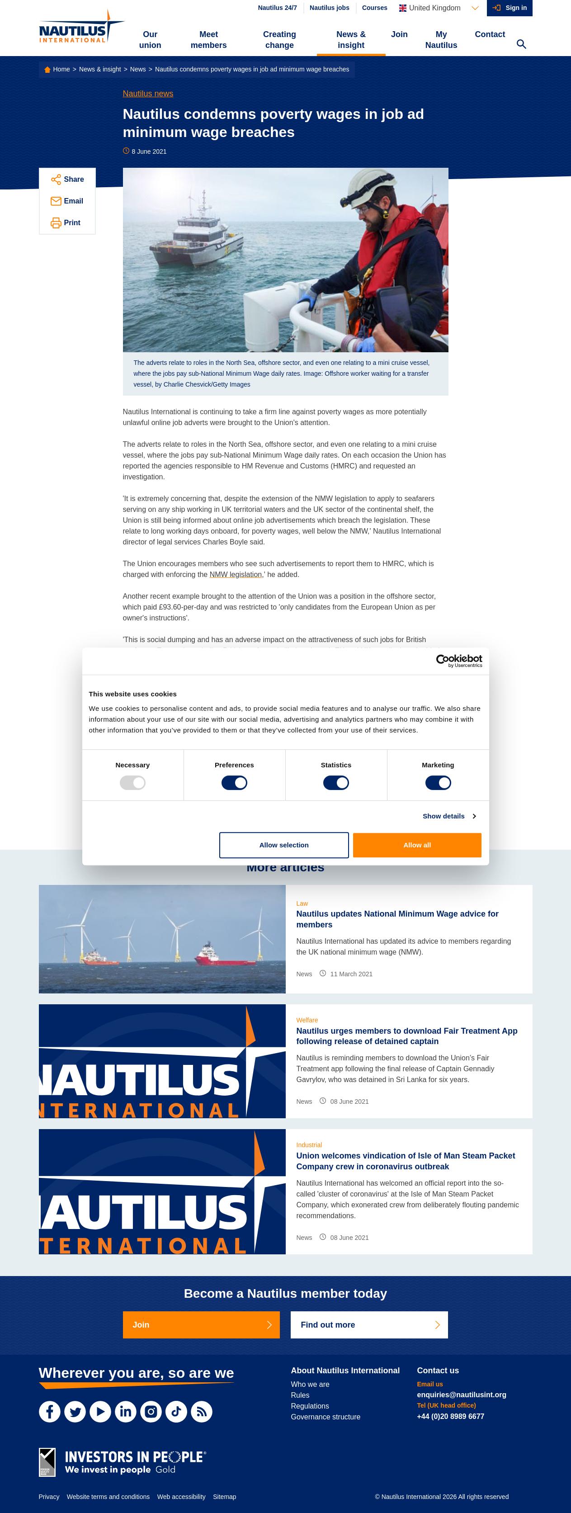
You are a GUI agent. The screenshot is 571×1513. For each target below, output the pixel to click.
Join (399, 34)
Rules (300, 1395)
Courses (374, 7)
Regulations (310, 1406)
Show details (444, 816)
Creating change (279, 40)
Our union (150, 40)
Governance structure (326, 1417)
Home (61, 69)
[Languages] (439, 8)
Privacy (49, 1496)
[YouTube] (100, 1412)
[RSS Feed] (201, 1412)
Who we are (310, 1384)
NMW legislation (236, 574)
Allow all (417, 845)
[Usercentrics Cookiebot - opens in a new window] (442, 661)
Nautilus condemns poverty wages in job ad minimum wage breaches (252, 69)
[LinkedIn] (126, 1412)
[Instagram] (151, 1412)
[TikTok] (176, 1412)
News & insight (351, 40)
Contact (490, 34)
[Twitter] (75, 1412)
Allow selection (284, 845)
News (138, 69)
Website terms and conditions (108, 1496)
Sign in (516, 7)
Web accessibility (181, 1496)
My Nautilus (441, 40)
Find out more (371, 1324)
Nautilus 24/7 (277, 7)
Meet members (209, 40)
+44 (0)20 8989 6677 (451, 1416)
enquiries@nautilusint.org (462, 1395)
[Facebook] (50, 1412)
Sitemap (224, 1496)
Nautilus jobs (329, 7)
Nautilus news (148, 93)
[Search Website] (522, 45)
